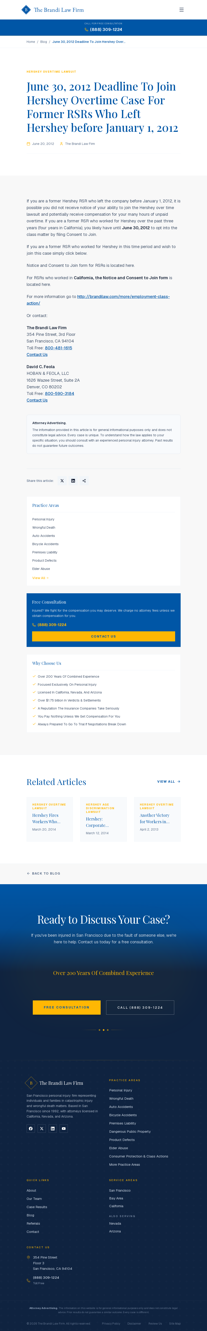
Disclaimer (134, 1323)
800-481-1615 (58, 348)
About (31, 1190)
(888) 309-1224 (49, 624)
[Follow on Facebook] (31, 1128)
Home (31, 42)
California (116, 1206)
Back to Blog (44, 873)
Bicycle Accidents (45, 544)
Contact (33, 1231)
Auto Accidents (43, 536)
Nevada (115, 1223)
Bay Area (116, 1198)
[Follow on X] (42, 1128)
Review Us (155, 1323)
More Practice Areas (124, 1164)
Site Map (175, 1323)
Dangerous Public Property (130, 1131)
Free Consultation (67, 1007)
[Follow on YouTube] (64, 1128)
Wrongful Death (43, 527)
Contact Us (37, 354)
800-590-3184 (59, 393)
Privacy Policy (111, 1323)
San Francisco (120, 1190)
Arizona (115, 1231)
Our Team (34, 1198)
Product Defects (44, 560)
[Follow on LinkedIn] (53, 1128)
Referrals (33, 1223)
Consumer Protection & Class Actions (138, 1156)
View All (40, 578)
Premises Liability (45, 552)
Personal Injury (43, 519)
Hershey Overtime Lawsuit (52, 72)
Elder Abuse (41, 569)
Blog (43, 42)
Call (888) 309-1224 (140, 1007)
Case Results (37, 1207)
